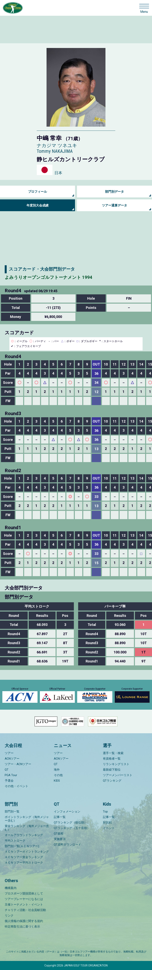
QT (6, 769)
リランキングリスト (116, 764)
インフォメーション (67, 811)
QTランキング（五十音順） (72, 828)
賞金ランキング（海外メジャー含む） (27, 827)
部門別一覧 (12, 811)
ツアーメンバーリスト (117, 775)
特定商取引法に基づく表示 (22, 926)
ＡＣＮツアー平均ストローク (24, 862)
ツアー (9, 753)
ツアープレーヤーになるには (24, 899)
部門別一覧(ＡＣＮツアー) (22, 846)
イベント (109, 828)
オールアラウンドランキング (24, 835)
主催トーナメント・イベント (24, 904)
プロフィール (37, 191)
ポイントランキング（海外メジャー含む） (27, 818)
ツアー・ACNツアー (18, 764)
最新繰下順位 (112, 769)
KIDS (57, 780)
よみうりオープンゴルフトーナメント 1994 (48, 277)
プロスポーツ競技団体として (24, 893)
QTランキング (112, 780)
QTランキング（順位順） (70, 822)
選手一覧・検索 (113, 753)
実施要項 (60, 839)
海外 (57, 769)
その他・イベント (16, 786)
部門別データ (114, 191)
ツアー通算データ (114, 205)
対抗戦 (107, 822)
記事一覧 (60, 817)
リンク (9, 915)
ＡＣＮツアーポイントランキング (27, 851)
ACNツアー (12, 758)
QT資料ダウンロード (67, 844)
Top (105, 811)
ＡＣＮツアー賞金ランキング (24, 857)
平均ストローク (15, 840)
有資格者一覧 (112, 758)
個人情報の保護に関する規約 (24, 921)
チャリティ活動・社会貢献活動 (25, 910)
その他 (58, 775)
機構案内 (10, 888)
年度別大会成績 (38, 205)
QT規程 (58, 833)
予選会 (9, 780)
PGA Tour (11, 775)
